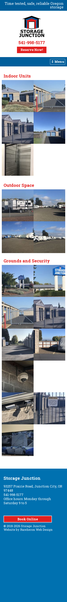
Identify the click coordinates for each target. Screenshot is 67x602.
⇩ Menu (57, 61)
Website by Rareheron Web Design (28, 529)
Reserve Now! (32, 50)
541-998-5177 (31, 42)
